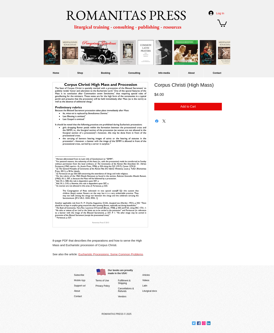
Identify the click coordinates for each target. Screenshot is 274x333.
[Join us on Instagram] (204, 323)
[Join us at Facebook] (199, 323)
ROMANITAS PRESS (126, 15)
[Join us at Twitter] (194, 323)
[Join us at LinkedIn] (208, 323)
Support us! (80, 285)
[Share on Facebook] (157, 121)
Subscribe (79, 275)
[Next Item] (223, 52)
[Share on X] (164, 121)
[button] (222, 23)
